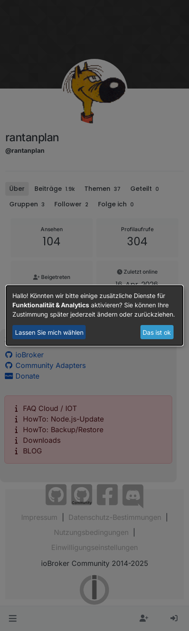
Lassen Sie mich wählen (49, 332)
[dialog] (94, 316)
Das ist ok (157, 332)
